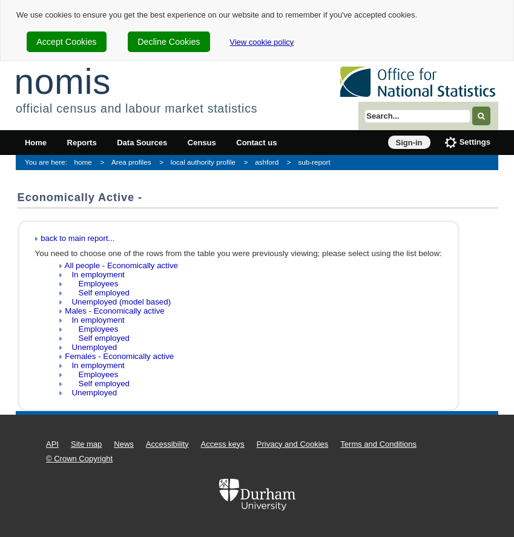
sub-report (314, 162)
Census (202, 142)
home (83, 162)
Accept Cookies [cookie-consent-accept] (66, 42)
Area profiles (131, 162)
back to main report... (77, 238)
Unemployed (91, 347)
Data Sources (142, 142)
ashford (266, 162)
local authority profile (203, 162)
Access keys (223, 444)
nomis (62, 81)
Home (36, 142)
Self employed (97, 292)
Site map (86, 444)
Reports (82, 142)
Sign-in (409, 142)
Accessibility (167, 444)
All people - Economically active (121, 265)
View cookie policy (261, 42)
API (52, 444)
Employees (91, 283)
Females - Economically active (119, 356)
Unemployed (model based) (118, 301)
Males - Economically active (114, 310)
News (124, 444)
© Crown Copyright (79, 458)
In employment (95, 274)
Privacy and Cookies (293, 444)
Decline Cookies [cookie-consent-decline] (168, 42)
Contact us (256, 142)
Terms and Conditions (378, 444)
